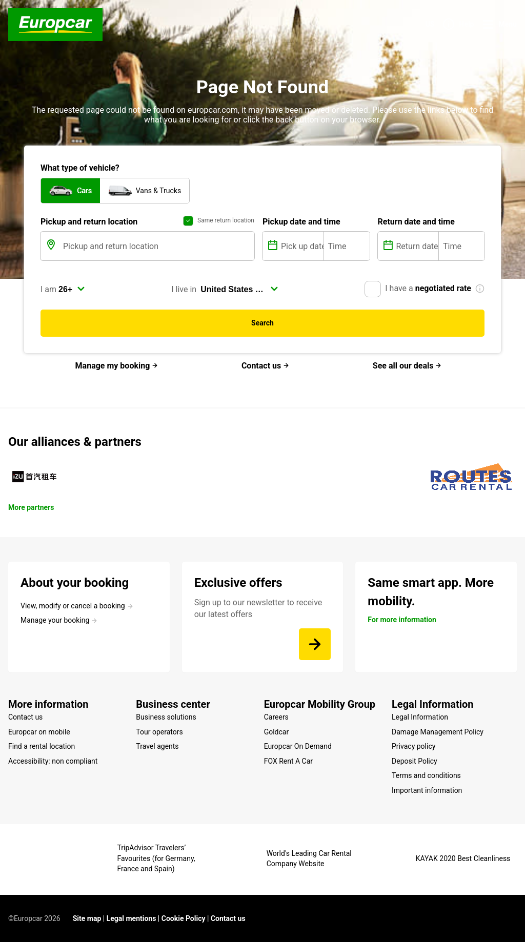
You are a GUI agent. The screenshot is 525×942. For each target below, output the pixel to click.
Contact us (265, 366)
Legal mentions (131, 918)
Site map (87, 918)
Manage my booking (116, 366)
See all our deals (407, 366)
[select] (71, 289)
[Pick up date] (301, 246)
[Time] (347, 246)
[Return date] (416, 246)
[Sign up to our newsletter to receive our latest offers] (315, 644)
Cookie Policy (183, 918)
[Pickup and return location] (157, 246)
